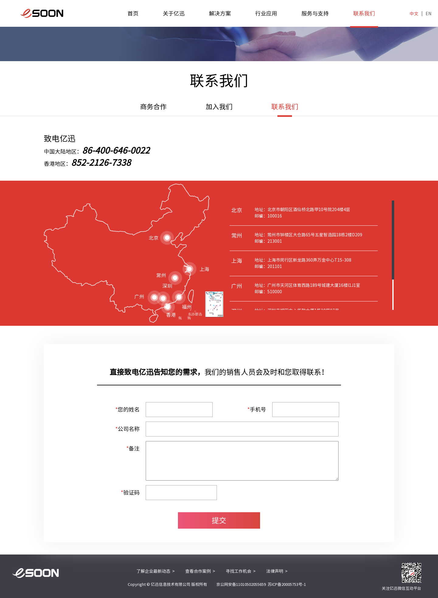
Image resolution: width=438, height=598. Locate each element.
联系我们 (364, 19)
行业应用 (266, 13)
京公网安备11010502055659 (241, 584)
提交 (219, 520)
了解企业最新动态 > (155, 571)
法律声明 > (276, 571)
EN (428, 14)
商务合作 (153, 106)
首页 (132, 13)
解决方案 (220, 13)
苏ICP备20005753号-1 (287, 584)
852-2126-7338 (101, 162)
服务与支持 (315, 13)
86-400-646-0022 (116, 150)
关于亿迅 (174, 13)
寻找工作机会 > (240, 571)
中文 (414, 14)
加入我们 (219, 106)
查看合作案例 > (200, 571)
